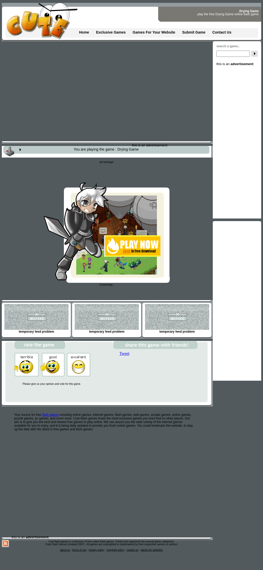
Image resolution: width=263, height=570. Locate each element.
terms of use (79, 550)
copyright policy (115, 550)
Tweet (125, 353)
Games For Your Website (154, 32)
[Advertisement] (237, 143)
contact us (132, 550)
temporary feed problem (36, 318)
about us (65, 550)
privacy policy (96, 550)
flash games (50, 415)
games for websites (152, 550)
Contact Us (221, 32)
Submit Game (193, 32)
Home (84, 32)
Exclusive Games (111, 32)
